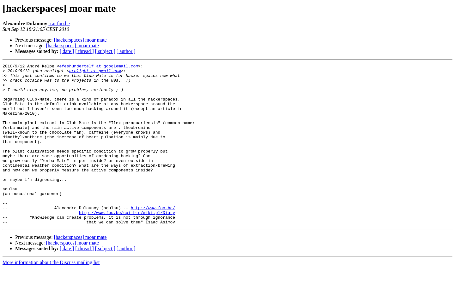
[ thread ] (84, 51)
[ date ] (67, 51)
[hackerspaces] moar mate (80, 40)
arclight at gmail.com (95, 72)
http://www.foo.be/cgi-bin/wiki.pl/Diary (127, 242)
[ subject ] (105, 51)
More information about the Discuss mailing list (51, 294)
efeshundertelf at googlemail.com (98, 67)
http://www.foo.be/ (153, 237)
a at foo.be (59, 23)
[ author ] (126, 51)
